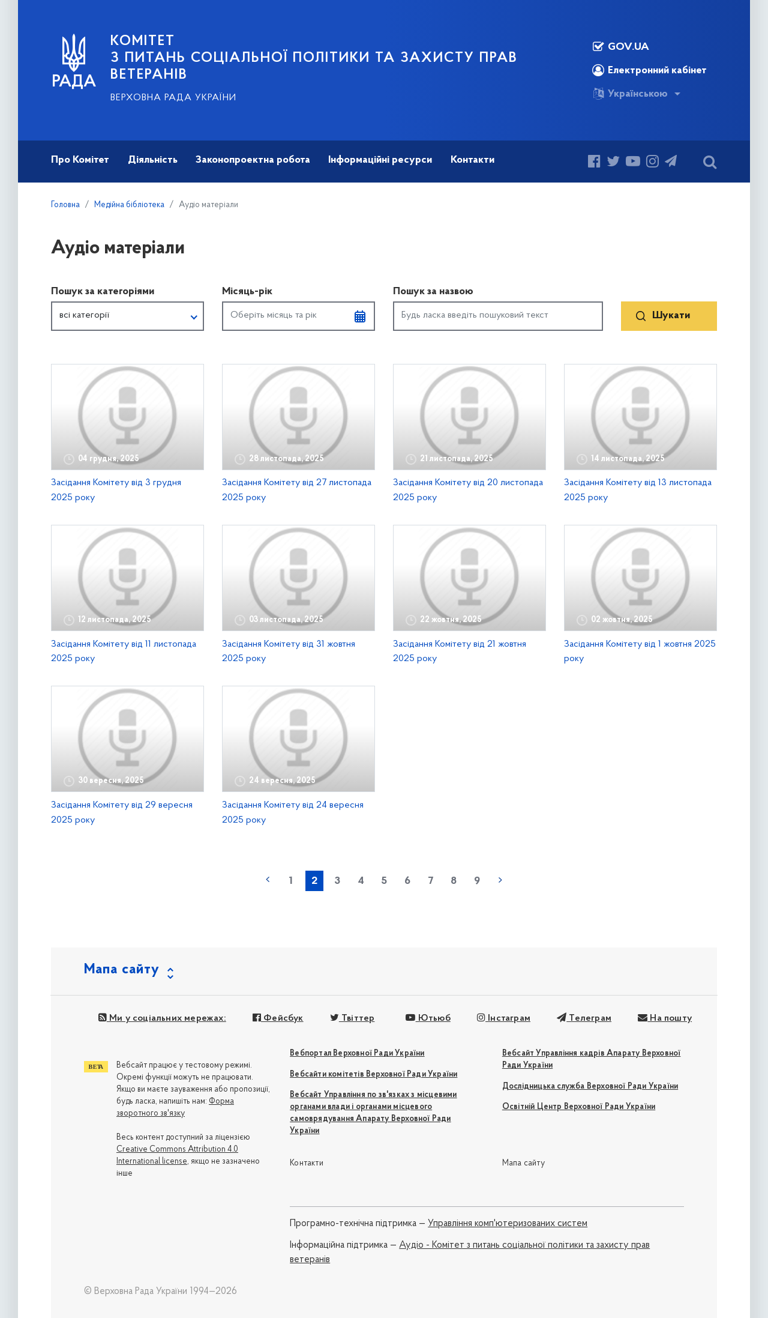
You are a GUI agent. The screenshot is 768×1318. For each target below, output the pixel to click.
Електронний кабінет (649, 70)
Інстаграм (503, 1018)
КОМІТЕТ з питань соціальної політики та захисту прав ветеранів (314, 58)
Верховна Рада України (173, 98)
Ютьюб (428, 1018)
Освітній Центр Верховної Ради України (578, 1106)
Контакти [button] (472, 160)
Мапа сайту (523, 1163)
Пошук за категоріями (102, 291)
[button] (127, 316)
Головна (65, 205)
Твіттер (352, 1018)
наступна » (500, 880)
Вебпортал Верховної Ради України (357, 1053)
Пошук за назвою (433, 291)
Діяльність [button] (153, 160)
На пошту (665, 1018)
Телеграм (584, 1018)
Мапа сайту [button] (122, 970)
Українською (630, 94)
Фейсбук (278, 1018)
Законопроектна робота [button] (253, 160)
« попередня (268, 880)
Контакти (306, 1163)
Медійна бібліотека (129, 205)
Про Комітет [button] (80, 160)
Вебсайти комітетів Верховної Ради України (373, 1074)
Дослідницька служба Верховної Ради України (590, 1086)
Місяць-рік (247, 291)
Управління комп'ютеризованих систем (507, 1224)
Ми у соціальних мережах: (162, 1018)
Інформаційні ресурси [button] (380, 160)
